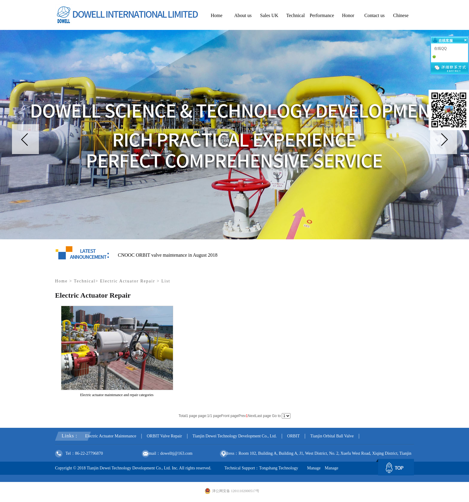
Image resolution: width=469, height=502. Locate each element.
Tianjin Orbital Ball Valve (332, 436)
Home (61, 281)
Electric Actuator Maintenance (110, 436)
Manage (314, 468)
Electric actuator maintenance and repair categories (117, 395)
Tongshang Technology (278, 468)
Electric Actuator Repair (127, 281)
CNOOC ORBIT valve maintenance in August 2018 (167, 255)
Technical (84, 281)
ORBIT (293, 436)
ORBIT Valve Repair (164, 436)
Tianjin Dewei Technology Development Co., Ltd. (235, 436)
